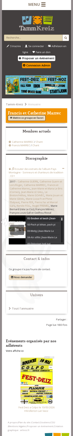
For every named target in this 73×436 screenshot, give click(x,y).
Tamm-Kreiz (14, 104)
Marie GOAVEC (35, 195)
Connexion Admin (36, 65)
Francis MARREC (21, 145)
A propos (13, 422)
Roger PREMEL (40, 205)
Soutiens (45, 422)
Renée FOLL (24, 205)
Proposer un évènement (37, 58)
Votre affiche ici (15, 351)
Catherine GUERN (28, 181)
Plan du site (24, 422)
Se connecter (34, 46)
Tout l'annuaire (21, 308)
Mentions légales (17, 426)
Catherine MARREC (23, 142)
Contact (35, 422)
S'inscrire (14, 46)
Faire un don (41, 52)
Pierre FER (27, 202)
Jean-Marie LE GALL (32, 192)
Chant (39, 142)
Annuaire (34, 104)
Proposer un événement (40, 426)
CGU (52, 422)
